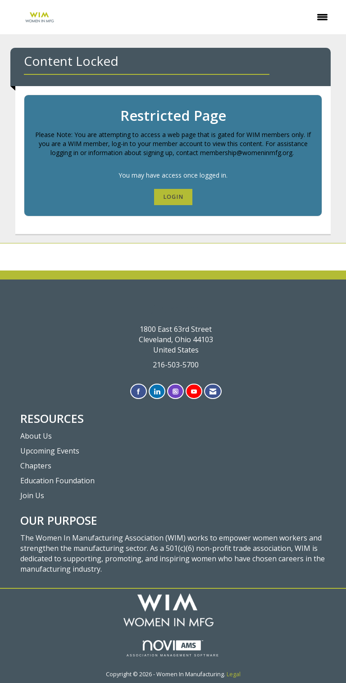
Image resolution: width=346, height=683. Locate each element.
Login (173, 197)
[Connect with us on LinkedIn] (157, 391)
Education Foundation (57, 481)
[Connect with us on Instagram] (175, 391)
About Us (36, 436)
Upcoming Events (49, 451)
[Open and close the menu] (204, 17)
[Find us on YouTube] (194, 391)
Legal (234, 674)
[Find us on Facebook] (138, 391)
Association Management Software (173, 648)
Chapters (35, 466)
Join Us (32, 495)
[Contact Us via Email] (213, 391)
